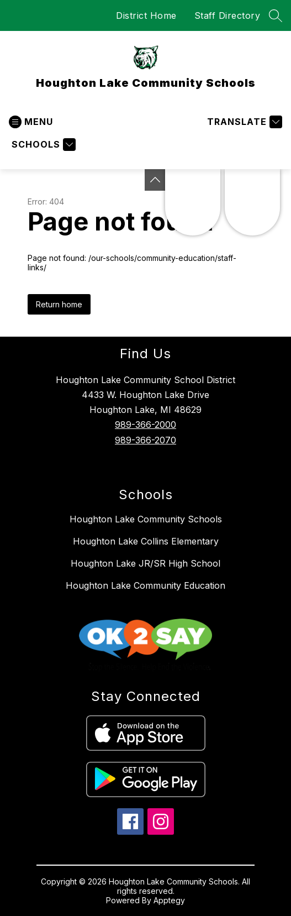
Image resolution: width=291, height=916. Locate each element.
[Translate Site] (243, 122)
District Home (146, 15)
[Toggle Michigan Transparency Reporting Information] (155, 180)
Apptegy (169, 900)
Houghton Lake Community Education (145, 585)
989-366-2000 (145, 424)
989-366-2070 (145, 440)
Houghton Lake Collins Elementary (146, 541)
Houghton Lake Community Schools (146, 519)
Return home (59, 304)
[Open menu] (31, 122)
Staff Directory (227, 15)
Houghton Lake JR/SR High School (145, 563)
